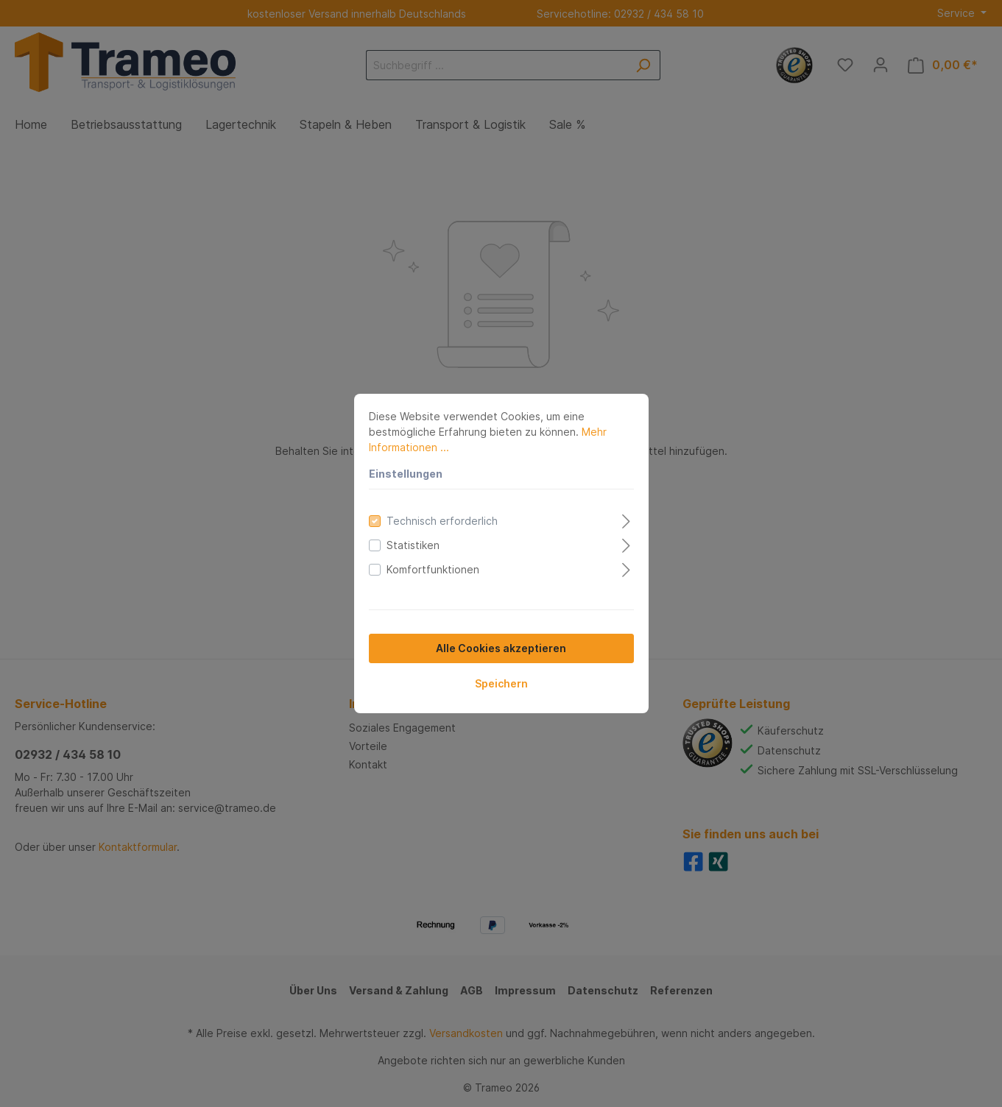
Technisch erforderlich (442, 520)
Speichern (501, 683)
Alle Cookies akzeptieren (501, 648)
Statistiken (413, 545)
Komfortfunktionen (433, 569)
